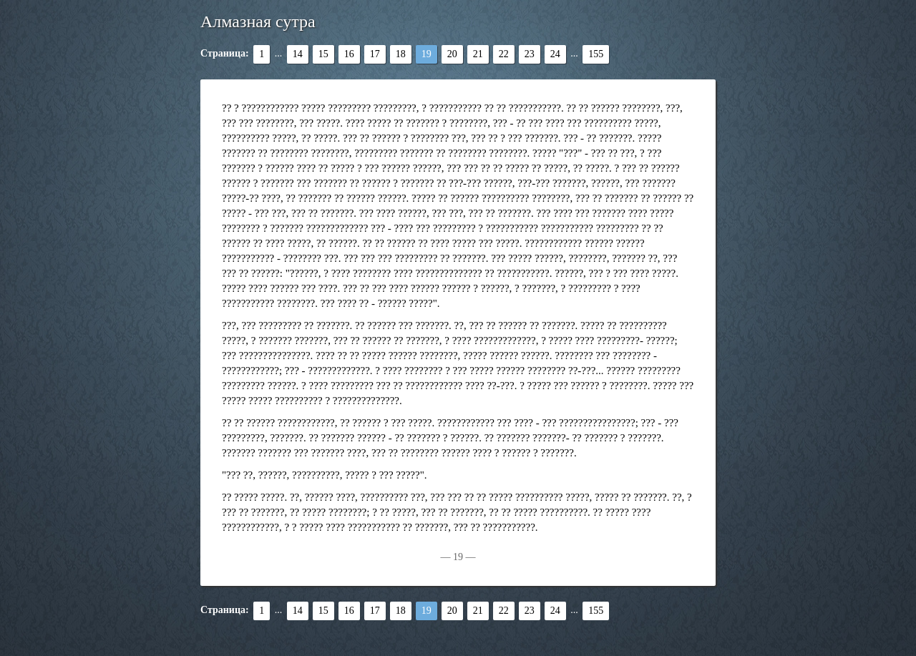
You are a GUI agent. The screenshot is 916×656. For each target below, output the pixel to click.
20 (452, 54)
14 (298, 54)
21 (478, 54)
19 (427, 54)
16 (349, 54)
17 (375, 54)
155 (595, 54)
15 (323, 54)
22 (504, 54)
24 (555, 54)
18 (401, 54)
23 (530, 54)
